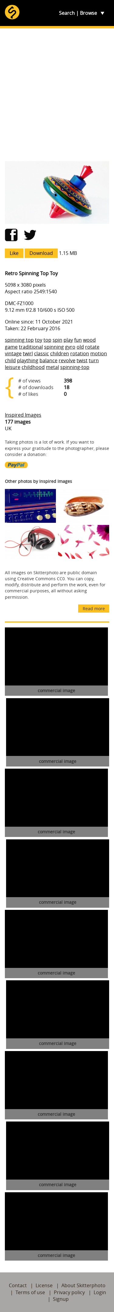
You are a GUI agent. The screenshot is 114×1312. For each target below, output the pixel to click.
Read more (94, 608)
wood (89, 340)
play (68, 340)
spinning (54, 346)
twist (82, 360)
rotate (92, 346)
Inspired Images (23, 415)
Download (41, 253)
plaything (27, 360)
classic (41, 353)
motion (98, 353)
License (44, 1285)
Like (14, 253)
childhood (33, 367)
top (47, 340)
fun (78, 340)
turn (94, 360)
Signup (61, 1299)
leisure (12, 367)
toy (38, 340)
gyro (70, 346)
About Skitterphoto (83, 1285)
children (59, 353)
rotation (79, 353)
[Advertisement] (57, 94)
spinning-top (74, 367)
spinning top (19, 340)
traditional (31, 346)
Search (67, 13)
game (11, 346)
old (80, 346)
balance (48, 360)
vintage (13, 353)
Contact (18, 1285)
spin (57, 340)
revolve (67, 360)
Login (100, 1292)
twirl (28, 353)
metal (52, 367)
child (10, 360)
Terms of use (30, 1292)
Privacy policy (69, 1292)
